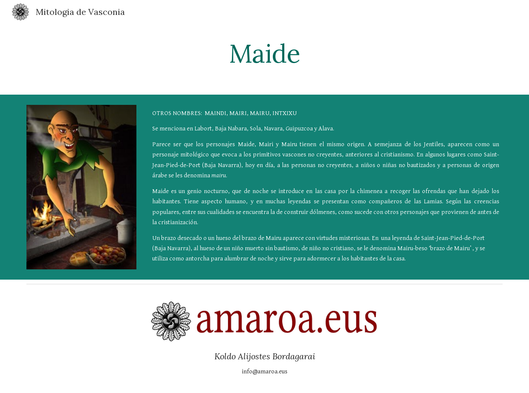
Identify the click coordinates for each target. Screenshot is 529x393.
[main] (264, 53)
